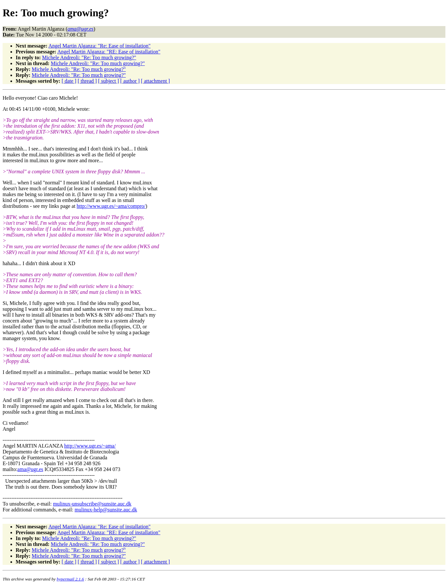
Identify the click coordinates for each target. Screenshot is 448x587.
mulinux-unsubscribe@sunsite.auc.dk (92, 504)
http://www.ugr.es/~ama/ (90, 446)
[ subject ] (108, 81)
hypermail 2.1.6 (70, 579)
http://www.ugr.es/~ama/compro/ (111, 206)
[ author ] (130, 81)
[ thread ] (87, 81)
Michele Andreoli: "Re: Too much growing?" (89, 57)
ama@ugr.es (30, 469)
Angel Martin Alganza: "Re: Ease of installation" (99, 46)
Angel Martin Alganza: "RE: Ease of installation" (108, 51)
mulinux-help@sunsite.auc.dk (106, 509)
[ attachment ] (155, 81)
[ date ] (69, 81)
